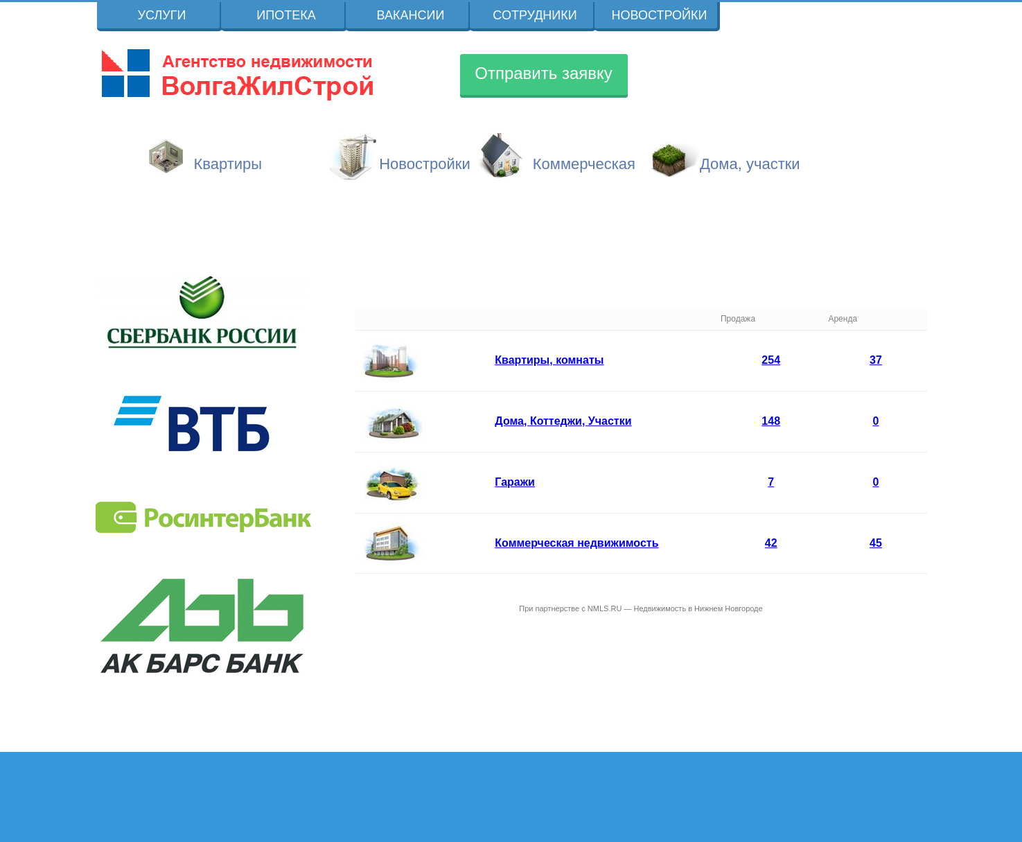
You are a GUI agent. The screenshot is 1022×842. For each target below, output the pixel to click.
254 (770, 360)
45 (876, 543)
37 (876, 360)
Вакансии (411, 15)
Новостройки (659, 15)
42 (771, 543)
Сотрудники (534, 15)
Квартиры (228, 164)
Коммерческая (584, 164)
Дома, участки (750, 164)
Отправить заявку (544, 73)
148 (770, 421)
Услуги (162, 15)
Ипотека (285, 15)
